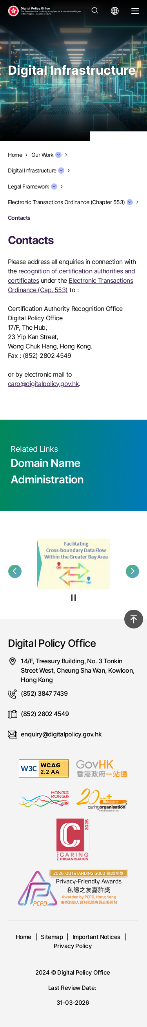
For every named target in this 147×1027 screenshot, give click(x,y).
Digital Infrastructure (36, 170)
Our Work (46, 155)
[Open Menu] (135, 11)
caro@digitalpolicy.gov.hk (43, 384)
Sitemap (52, 937)
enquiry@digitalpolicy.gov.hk (61, 734)
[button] (15, 571)
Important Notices (96, 937)
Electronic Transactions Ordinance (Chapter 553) (70, 202)
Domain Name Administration (47, 471)
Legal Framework (32, 186)
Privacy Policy (73, 946)
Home (23, 937)
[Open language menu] (115, 11)
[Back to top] (133, 619)
